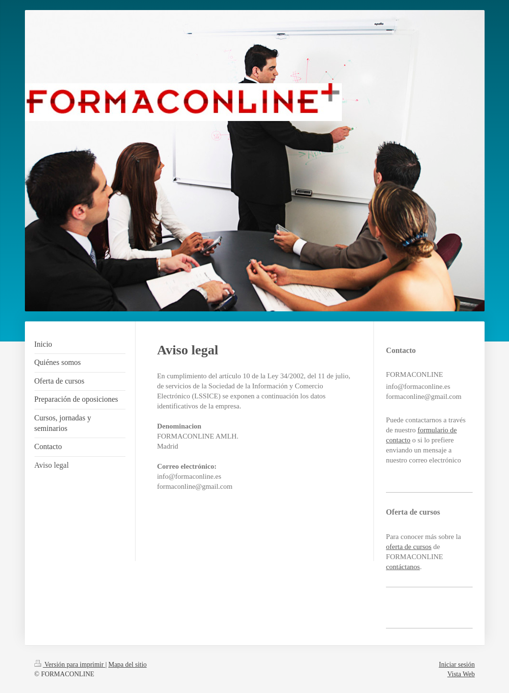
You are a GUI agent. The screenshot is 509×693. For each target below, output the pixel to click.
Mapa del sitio (127, 664)
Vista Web (461, 674)
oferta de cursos (408, 546)
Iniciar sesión (457, 664)
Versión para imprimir (69, 664)
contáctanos (403, 567)
